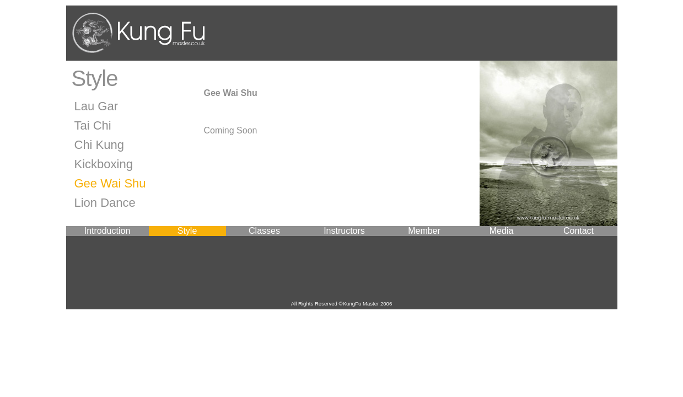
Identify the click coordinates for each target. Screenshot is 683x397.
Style (187, 230)
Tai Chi (92, 125)
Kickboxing (103, 164)
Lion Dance (105, 203)
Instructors (344, 230)
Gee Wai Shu (110, 183)
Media (502, 230)
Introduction (107, 230)
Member (424, 230)
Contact (578, 230)
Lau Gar (96, 106)
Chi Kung (99, 145)
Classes (264, 230)
